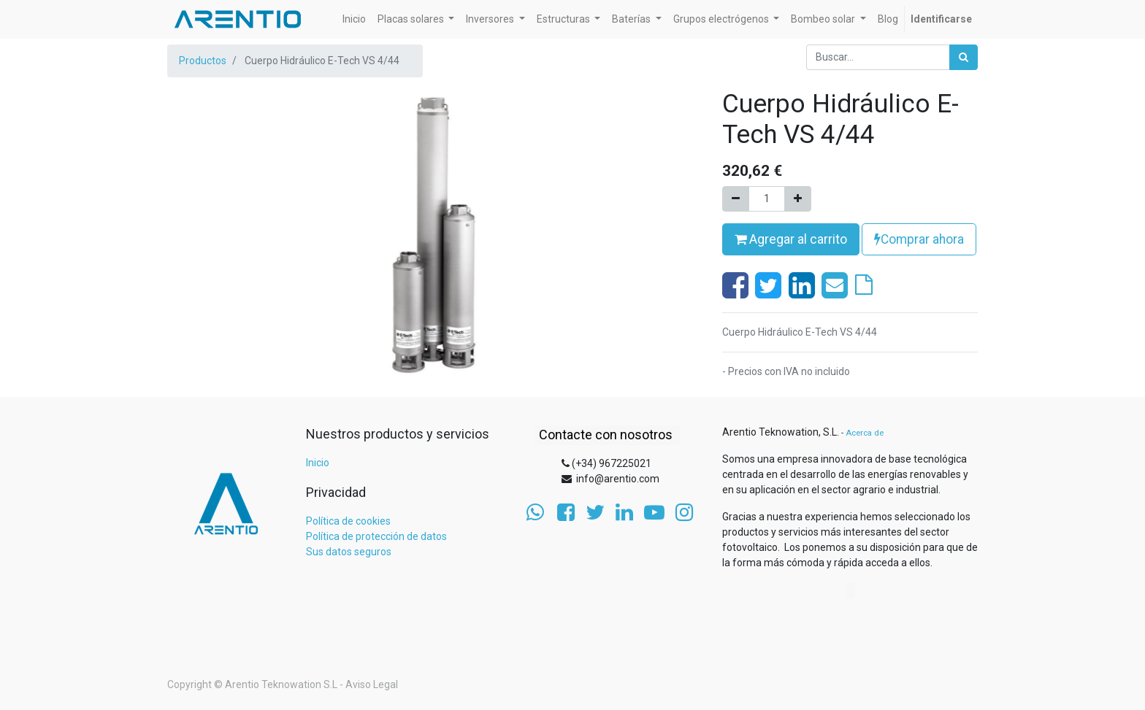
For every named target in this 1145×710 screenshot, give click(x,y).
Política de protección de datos (376, 536)
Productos (202, 60)
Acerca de (865, 433)
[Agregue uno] (797, 199)
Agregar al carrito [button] (791, 239)
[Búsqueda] (963, 57)
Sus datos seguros (348, 551)
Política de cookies (348, 521)
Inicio (317, 462)
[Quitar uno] (735, 199)
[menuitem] (354, 19)
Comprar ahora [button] (919, 239)
